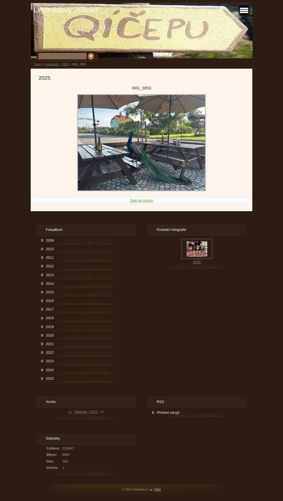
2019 (50, 327)
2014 (50, 284)
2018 (50, 318)
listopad (81, 412)
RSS (157, 489)
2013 (50, 275)
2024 (50, 370)
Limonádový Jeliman (65, 10)
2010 (50, 249)
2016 (50, 301)
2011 (50, 257)
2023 (50, 361)
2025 (65, 64)
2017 (50, 309)
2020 (50, 335)
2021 (50, 344)
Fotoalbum (51, 64)
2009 (50, 240)
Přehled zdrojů (168, 412)
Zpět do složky (141, 200)
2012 (50, 266)
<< (70, 412)
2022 (50, 352)
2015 (50, 292)
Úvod (37, 64)
